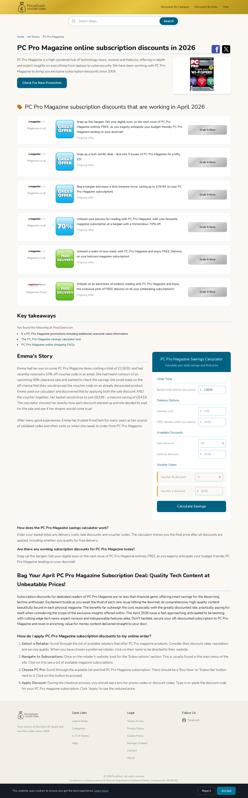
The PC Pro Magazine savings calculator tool (51, 339)
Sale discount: (165, 443)
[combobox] (118, 21)
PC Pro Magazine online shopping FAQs (48, 345)
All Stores (33, 37)
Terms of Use (135, 719)
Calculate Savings (191, 506)
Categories (78, 727)
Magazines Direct (36, 292)
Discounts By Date (206, 7)
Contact (132, 749)
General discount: (168, 454)
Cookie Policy (135, 734)
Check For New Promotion (41, 83)
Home (20, 37)
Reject (210, 791)
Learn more (101, 791)
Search (169, 21)
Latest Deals (80, 719)
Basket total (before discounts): (176, 390)
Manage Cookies (137, 741)
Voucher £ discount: (173, 491)
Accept (227, 791)
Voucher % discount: (173, 477)
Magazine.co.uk (36, 128)
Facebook (190, 719)
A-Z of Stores (80, 734)
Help (226, 7)
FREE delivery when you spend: (176, 422)
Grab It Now (207, 130)
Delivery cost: (165, 411)
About (131, 756)
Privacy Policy (135, 727)
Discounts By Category (175, 7)
